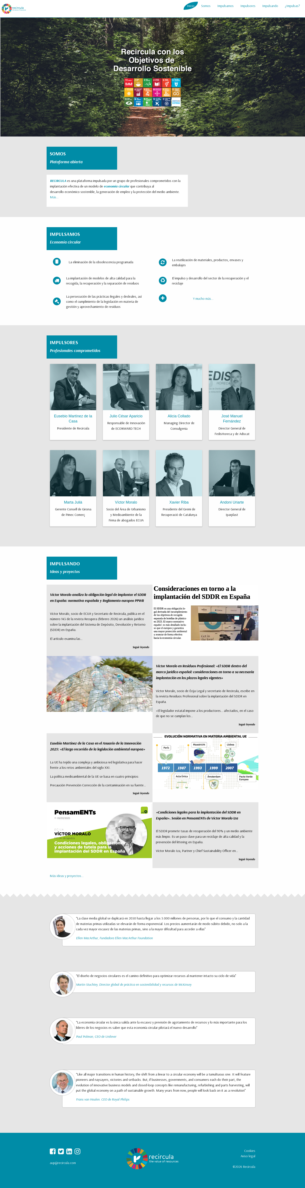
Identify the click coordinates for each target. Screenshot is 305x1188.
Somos (206, 6)
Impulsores (247, 6)
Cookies (249, 1150)
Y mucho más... (203, 298)
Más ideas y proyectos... (67, 876)
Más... (54, 197)
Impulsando (270, 6)
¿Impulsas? (292, 6)
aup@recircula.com (63, 1162)
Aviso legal (248, 1156)
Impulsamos (225, 6)
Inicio (190, 6)
